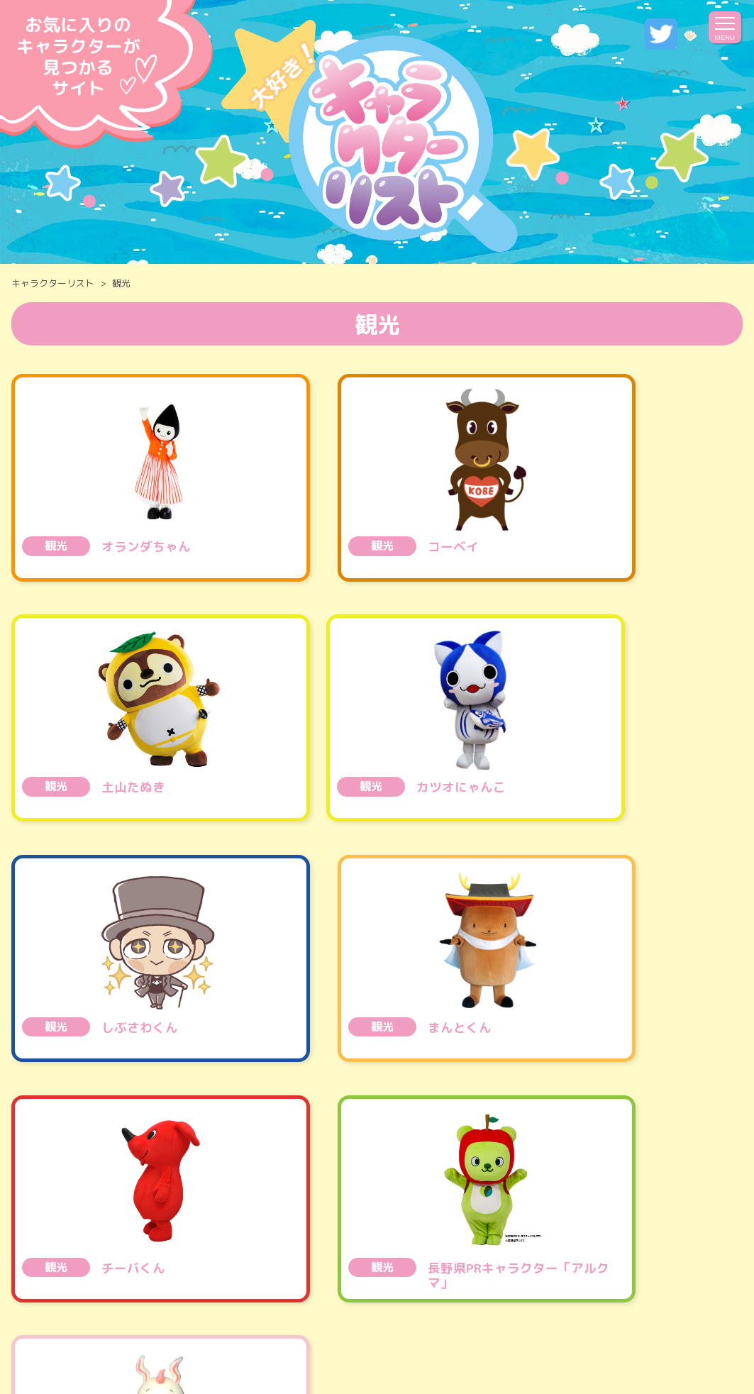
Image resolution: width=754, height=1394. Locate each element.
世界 (331, 1244)
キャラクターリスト (52, 283)
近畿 (471, 1210)
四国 (532, 1210)
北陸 (411, 1210)
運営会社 (301, 1335)
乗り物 (154, 1176)
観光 (537, 1176)
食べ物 (80, 1176)
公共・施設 (240, 1176)
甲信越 (283, 1210)
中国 (593, 1210)
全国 (44, 1210)
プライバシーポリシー (413, 1335)
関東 (216, 1210)
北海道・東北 (130, 1210)
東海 (350, 1210)
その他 (398, 1244)
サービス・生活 (630, 1176)
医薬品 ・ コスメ (441, 1176)
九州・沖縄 (673, 1210)
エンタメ (332, 1176)
